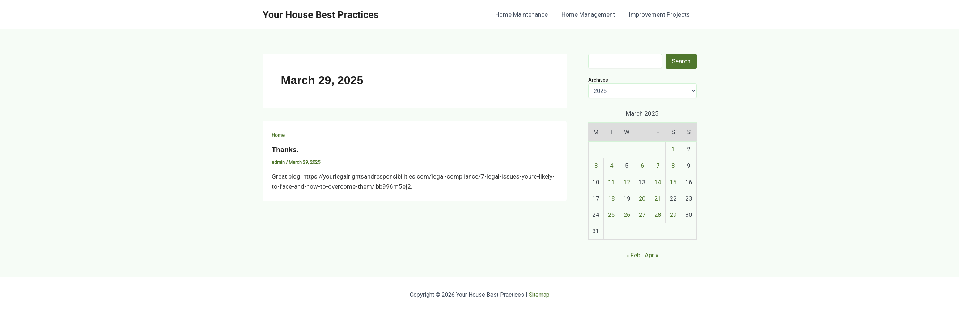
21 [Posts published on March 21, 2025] (657, 198)
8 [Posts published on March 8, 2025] (673, 165)
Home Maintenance (525, 14)
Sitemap (539, 294)
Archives (598, 80)
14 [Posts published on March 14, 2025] (657, 182)
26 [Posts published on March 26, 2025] (627, 214)
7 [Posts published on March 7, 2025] (657, 165)
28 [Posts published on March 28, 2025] (657, 214)
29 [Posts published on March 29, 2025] (673, 214)
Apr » (651, 255)
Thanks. (285, 150)
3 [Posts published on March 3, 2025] (596, 165)
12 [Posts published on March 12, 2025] (627, 182)
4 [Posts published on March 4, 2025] (611, 165)
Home (278, 135)
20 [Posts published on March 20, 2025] (642, 198)
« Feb (633, 255)
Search (681, 61)
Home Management (590, 14)
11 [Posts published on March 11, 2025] (611, 182)
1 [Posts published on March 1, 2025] (673, 149)
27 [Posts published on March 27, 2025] (642, 214)
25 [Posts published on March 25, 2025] (611, 214)
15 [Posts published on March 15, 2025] (673, 182)
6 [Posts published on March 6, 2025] (642, 165)
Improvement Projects (660, 14)
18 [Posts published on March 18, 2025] (611, 198)
